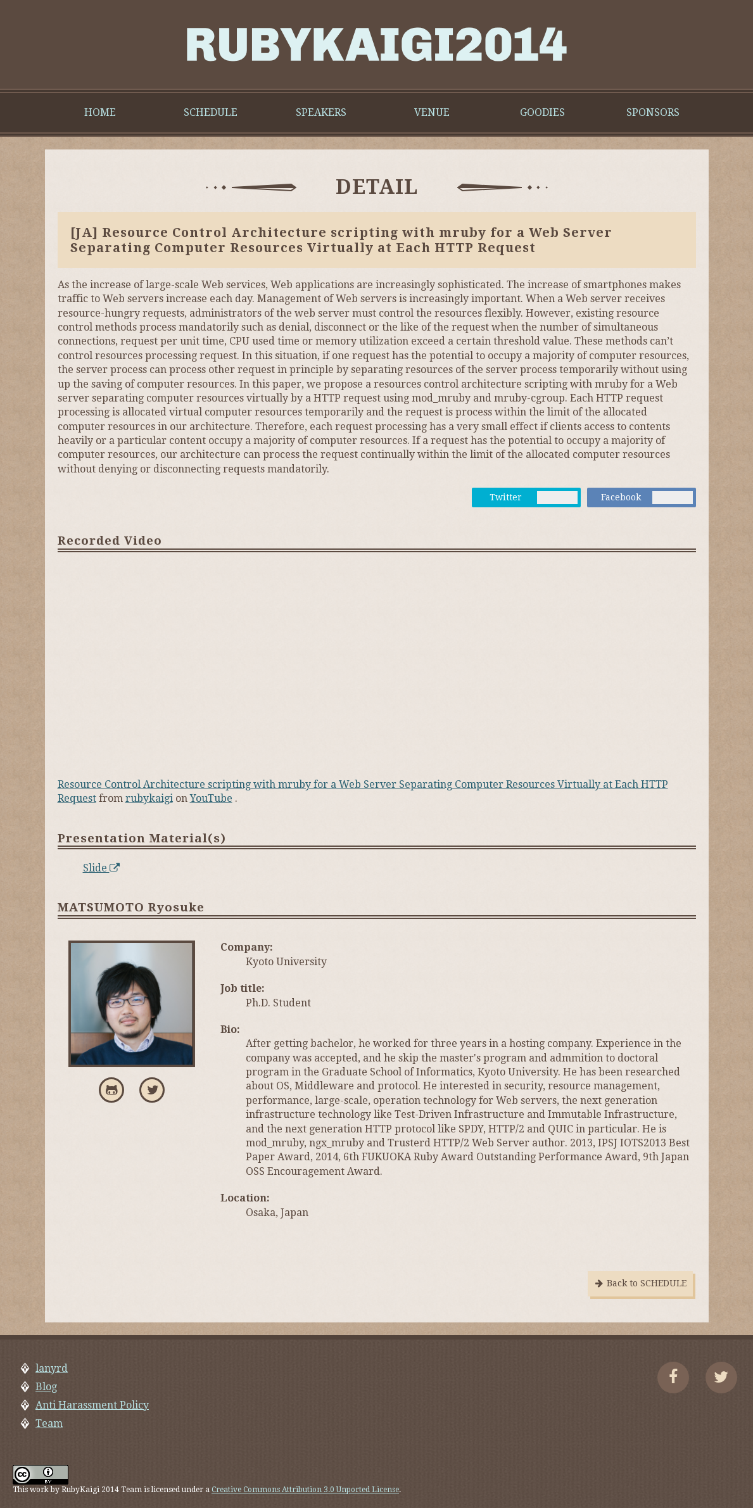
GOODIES (542, 112)
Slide (101, 868)
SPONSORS (653, 112)
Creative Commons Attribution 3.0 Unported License (305, 1489)
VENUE (432, 112)
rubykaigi (149, 798)
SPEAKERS (321, 112)
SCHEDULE (210, 112)
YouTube (211, 798)
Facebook (621, 497)
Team (49, 1423)
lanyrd (51, 1368)
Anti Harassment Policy (92, 1405)
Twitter (506, 497)
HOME (100, 112)
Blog (46, 1387)
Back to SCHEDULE (640, 1283)
